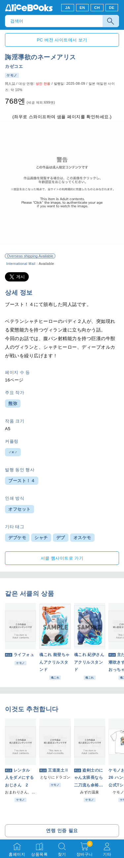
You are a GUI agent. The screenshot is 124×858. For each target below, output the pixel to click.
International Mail (20, 264)
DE (112, 8)
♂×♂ (13, 452)
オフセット (19, 509)
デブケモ (17, 537)
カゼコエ (14, 66)
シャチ (41, 537)
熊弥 (12, 403)
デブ (60, 537)
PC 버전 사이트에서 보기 (62, 39)
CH (97, 8)
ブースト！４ (21, 480)
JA (67, 8)
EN (82, 8)
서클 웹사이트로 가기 (62, 558)
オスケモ (82, 537)
